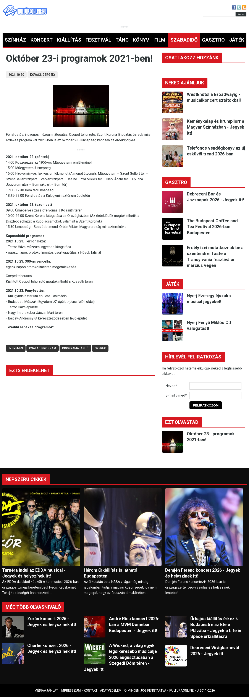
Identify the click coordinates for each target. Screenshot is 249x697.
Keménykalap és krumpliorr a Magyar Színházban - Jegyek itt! (215, 127)
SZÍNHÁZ (15, 40)
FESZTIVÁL (98, 40)
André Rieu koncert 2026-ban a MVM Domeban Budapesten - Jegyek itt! (134, 624)
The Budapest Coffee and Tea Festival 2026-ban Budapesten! (212, 226)
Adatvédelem (110, 690)
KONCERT (42, 40)
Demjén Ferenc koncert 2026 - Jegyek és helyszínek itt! (202, 573)
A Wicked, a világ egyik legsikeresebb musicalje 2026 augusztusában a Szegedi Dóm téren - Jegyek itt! (120, 657)
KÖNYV (141, 40)
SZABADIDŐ (184, 40)
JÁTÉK (236, 40)
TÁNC (122, 40)
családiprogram (42, 348)
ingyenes (15, 348)
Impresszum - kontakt (78, 690)
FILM (159, 40)
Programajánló (75, 348)
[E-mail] (215, 395)
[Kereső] (219, 14)
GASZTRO (213, 40)
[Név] (215, 386)
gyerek (100, 348)
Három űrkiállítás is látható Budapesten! (110, 573)
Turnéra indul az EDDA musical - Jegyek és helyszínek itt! (34, 573)
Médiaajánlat (46, 690)
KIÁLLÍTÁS (69, 40)
